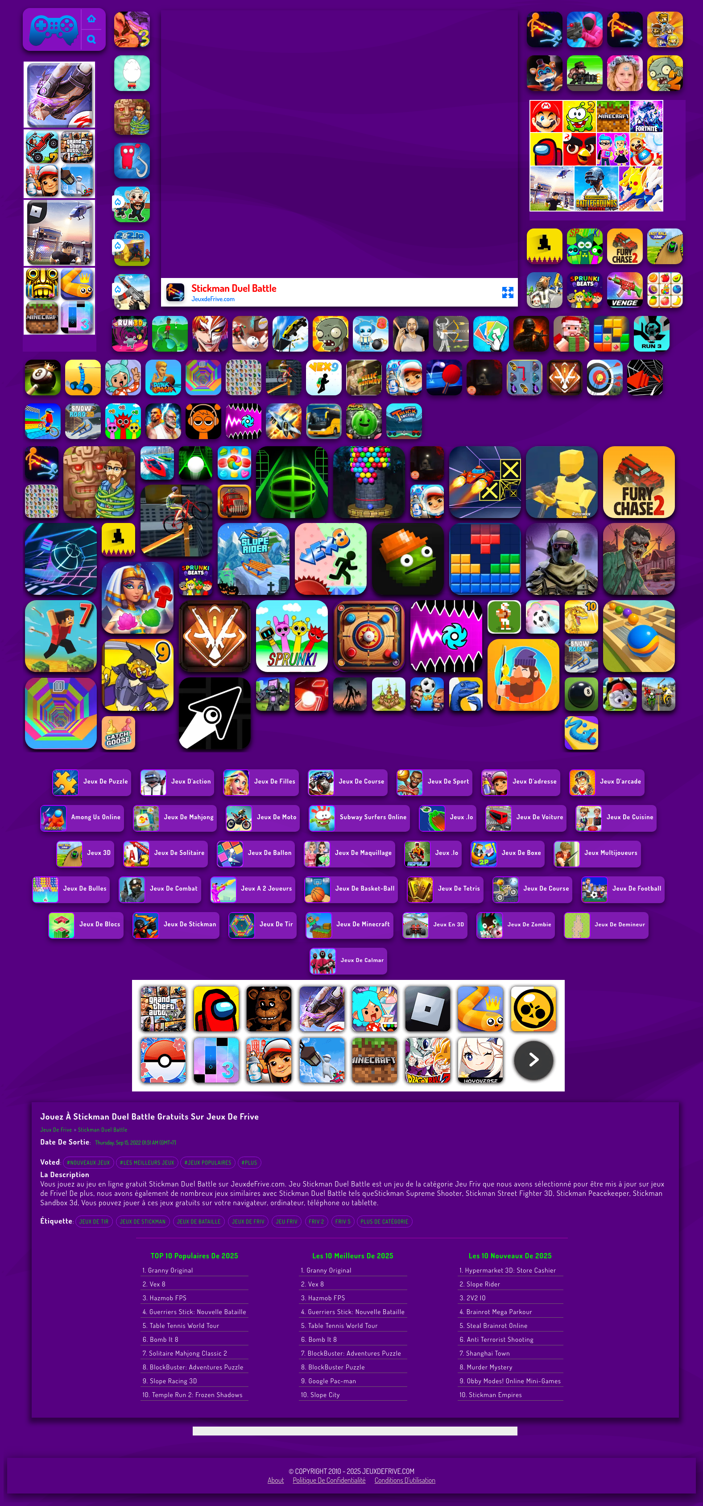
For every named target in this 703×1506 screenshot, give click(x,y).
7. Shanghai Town (485, 1353)
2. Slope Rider (480, 1284)
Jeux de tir (94, 1221)
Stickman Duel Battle (103, 1129)
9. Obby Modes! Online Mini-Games (510, 1381)
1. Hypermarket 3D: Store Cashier (508, 1270)
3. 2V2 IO (473, 1298)
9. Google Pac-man (328, 1381)
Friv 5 (343, 1221)
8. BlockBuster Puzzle (333, 1367)
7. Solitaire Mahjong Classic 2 (185, 1353)
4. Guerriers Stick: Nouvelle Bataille (194, 1311)
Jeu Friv (287, 1221)
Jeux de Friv (248, 1221)
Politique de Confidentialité (329, 1480)
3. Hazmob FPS (165, 1298)
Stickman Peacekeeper (593, 1193)
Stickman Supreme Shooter (418, 1193)
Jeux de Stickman (143, 1221)
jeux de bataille (199, 1221)
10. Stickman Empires (491, 1394)
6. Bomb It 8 (161, 1339)
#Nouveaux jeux (88, 1162)
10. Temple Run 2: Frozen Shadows (193, 1394)
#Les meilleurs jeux (147, 1162)
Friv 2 (316, 1221)
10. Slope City (320, 1394)
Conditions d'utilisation (405, 1480)
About (276, 1480)
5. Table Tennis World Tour (181, 1325)
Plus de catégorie (385, 1221)
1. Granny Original (168, 1270)
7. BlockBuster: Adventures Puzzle (351, 1353)
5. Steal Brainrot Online (494, 1325)
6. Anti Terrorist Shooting (497, 1339)
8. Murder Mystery (486, 1367)
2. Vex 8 (154, 1284)
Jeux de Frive (45, 13)
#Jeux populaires (208, 1162)
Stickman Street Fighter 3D (509, 1193)
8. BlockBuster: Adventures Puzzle (193, 1367)
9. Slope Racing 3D (170, 1381)
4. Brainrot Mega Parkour (496, 1311)
